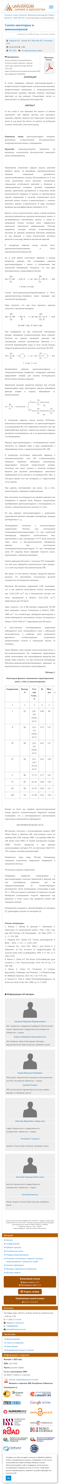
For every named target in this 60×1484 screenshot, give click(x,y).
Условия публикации (15, 1265)
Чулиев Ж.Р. (26, 40)
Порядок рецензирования (17, 1255)
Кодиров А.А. (14, 40)
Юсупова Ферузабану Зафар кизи (30, 1121)
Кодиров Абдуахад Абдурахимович (30, 1021)
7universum (14, 1323)
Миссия (9, 1240)
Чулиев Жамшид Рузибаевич (30, 1073)
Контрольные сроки (14, 1251)
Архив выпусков (13, 1339)
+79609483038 (11, 1326)
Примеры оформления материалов (21, 1269)
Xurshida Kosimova (30, 1194)
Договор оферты (13, 1272)
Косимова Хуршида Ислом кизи (30, 1177)
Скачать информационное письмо (23, 1379)
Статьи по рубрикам (15, 1342)
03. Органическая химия (32, 50)
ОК (8, 1478)
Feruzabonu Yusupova (30, 1138)
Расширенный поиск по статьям (19, 1350)
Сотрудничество (13, 1243)
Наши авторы (12, 1346)
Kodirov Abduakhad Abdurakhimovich (30, 1036)
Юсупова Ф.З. (37, 40)
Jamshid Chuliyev (30, 1085)
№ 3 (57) (12, 50)
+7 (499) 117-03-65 (12, 1319)
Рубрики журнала (13, 1247)
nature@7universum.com (15, 1329)
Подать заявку (30, 1291)
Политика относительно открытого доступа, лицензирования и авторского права (24, 1260)
